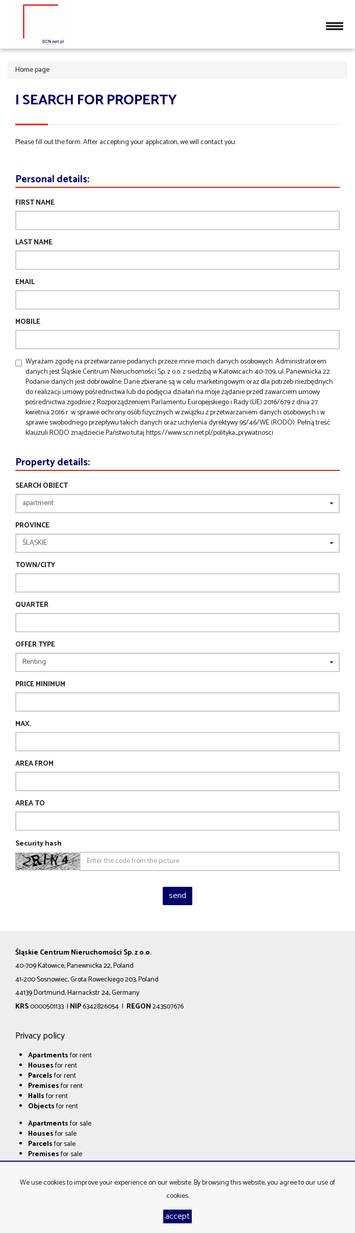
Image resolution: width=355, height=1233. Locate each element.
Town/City (35, 566)
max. (23, 724)
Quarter (31, 605)
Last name (34, 243)
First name (35, 203)
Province (32, 526)
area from (34, 764)
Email (25, 282)
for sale (59, 1124)
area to (30, 804)
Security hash (38, 844)
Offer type (35, 645)
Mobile (27, 322)
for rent (60, 1055)
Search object (41, 486)
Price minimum (40, 685)
